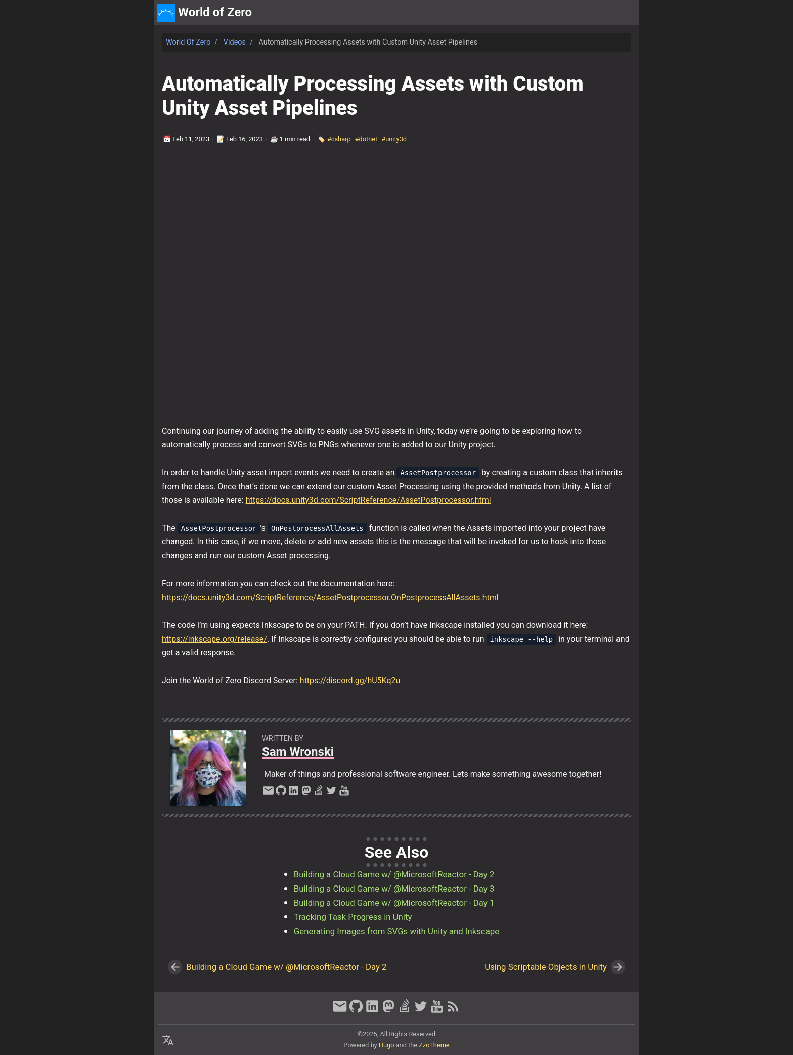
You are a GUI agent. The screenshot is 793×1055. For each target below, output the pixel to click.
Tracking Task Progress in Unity (353, 917)
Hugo (386, 1045)
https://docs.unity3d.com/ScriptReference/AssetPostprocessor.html (368, 500)
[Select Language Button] (168, 1041)
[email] (268, 793)
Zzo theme (434, 1045)
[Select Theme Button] (562, 13)
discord (621, 12)
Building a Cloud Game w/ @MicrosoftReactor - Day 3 (394, 888)
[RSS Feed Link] (453, 1011)
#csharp (339, 139)
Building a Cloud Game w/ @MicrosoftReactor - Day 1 (394, 903)
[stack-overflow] (319, 793)
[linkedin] (293, 793)
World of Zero (188, 42)
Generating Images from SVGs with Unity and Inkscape (396, 931)
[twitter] (331, 793)
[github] (281, 793)
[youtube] (344, 793)
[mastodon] (306, 793)
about (589, 12)
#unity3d (394, 139)
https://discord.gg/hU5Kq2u (350, 680)
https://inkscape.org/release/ (214, 639)
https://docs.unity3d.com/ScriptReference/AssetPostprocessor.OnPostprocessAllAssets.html (330, 597)
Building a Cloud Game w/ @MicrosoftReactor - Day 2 (394, 874)
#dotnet (366, 139)
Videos (235, 42)
